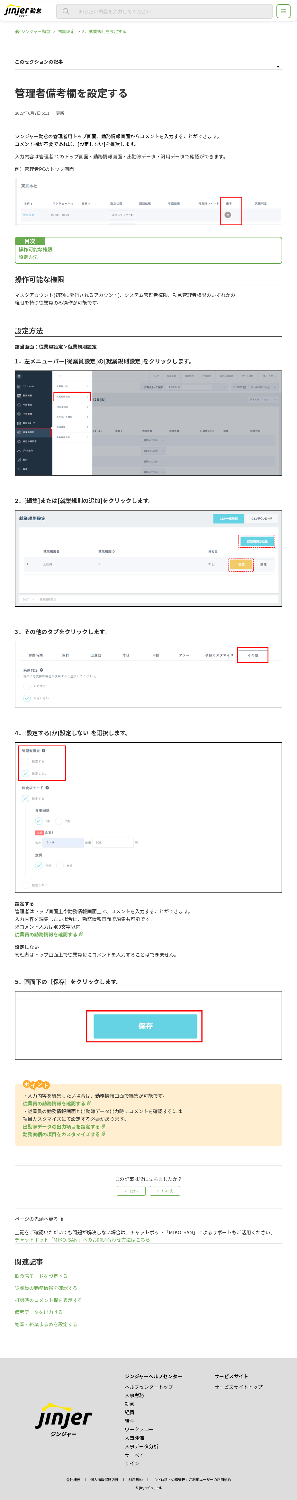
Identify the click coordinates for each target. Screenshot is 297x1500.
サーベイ (134, 1454)
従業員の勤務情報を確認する (46, 934)
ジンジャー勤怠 (35, 31)
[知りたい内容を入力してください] (164, 11)
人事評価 (134, 1437)
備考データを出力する (39, 1311)
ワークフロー (139, 1429)
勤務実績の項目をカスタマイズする (61, 1134)
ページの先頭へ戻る (39, 1218)
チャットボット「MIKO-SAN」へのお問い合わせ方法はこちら (82, 1239)
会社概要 (73, 1479)
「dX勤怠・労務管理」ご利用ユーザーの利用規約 (192, 1479)
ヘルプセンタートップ (149, 1386)
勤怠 (129, 1403)
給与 (129, 1420)
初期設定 (66, 31)
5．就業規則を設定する (104, 31)
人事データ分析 (141, 1446)
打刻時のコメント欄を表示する (48, 1300)
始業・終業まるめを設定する (46, 1324)
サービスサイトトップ (238, 1386)
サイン (132, 1463)
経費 (129, 1412)
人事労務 (134, 1395)
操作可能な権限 (35, 249)
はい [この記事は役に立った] (134, 1191)
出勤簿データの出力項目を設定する (61, 1126)
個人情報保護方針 (104, 1479)
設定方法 (28, 257)
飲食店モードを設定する (41, 1275)
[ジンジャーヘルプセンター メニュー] (283, 11)
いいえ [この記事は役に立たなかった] (168, 1191)
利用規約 (136, 1479)
